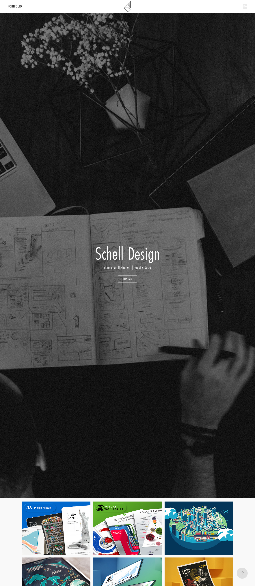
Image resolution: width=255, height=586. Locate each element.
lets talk (127, 279)
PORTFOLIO (15, 6)
